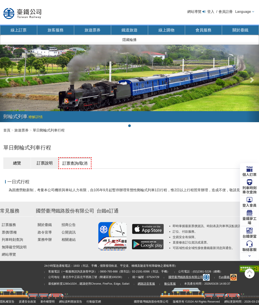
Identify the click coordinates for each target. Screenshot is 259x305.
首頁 (6, 130)
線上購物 (166, 30)
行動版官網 (94, 301)
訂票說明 (45, 163)
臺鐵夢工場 (249, 220)
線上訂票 (19, 30)
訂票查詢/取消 (74, 163)
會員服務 (203, 30)
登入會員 (249, 205)
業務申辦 (45, 239)
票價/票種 (9, 232)
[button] (6, 78)
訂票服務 (9, 225)
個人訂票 (249, 174)
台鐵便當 (249, 236)
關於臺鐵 (240, 30)
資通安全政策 (27, 301)
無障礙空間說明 (14, 247)
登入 (210, 12)
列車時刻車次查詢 (249, 189)
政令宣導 (45, 232)
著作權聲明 (47, 301)
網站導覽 (194, 12)
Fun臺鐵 (228, 277)
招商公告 (69, 225)
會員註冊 (225, 12)
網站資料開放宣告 (70, 301)
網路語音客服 (146, 283)
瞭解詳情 (36, 117)
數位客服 (170, 283)
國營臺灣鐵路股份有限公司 (189, 277)
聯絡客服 (249, 249)
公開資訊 (69, 232)
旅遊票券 (93, 30)
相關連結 (69, 239)
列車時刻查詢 (12, 239)
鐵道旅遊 (129, 30)
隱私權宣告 (7, 301)
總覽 (17, 163)
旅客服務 (56, 30)
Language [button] (243, 12)
